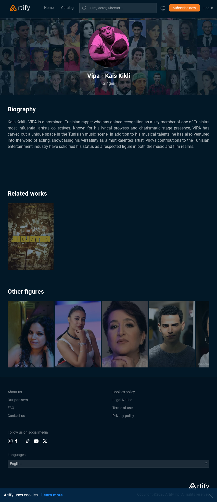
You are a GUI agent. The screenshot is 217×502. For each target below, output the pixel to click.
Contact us (16, 416)
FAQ (11, 408)
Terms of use (122, 408)
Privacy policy (123, 416)
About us (15, 392)
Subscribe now (184, 8)
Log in (208, 8)
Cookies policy (123, 392)
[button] (162, 8)
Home (49, 8)
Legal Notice (122, 400)
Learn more (52, 495)
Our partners (18, 400)
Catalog (67, 8)
